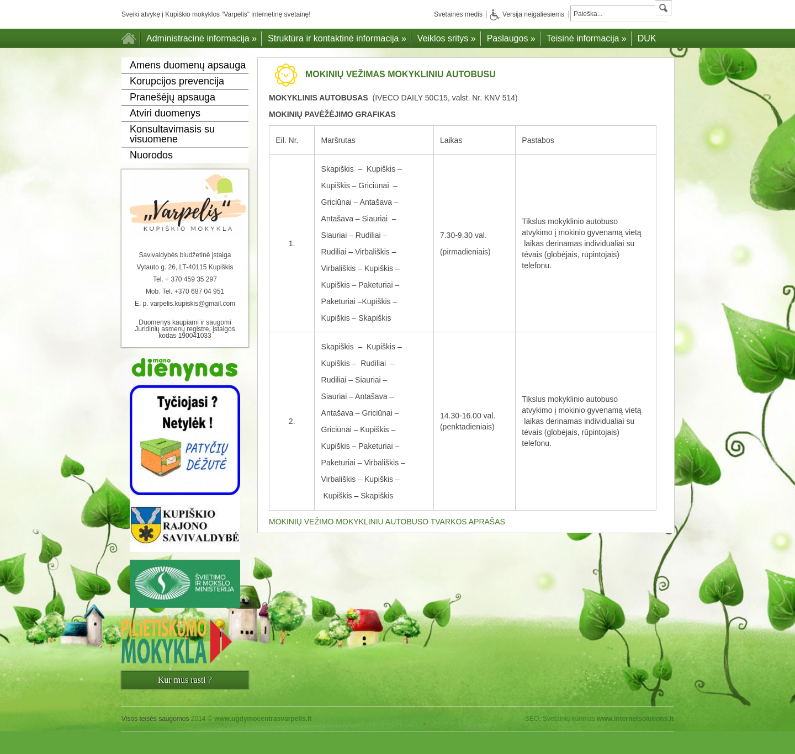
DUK (647, 38)
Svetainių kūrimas (569, 719)
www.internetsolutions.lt (635, 719)
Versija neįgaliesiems (527, 14)
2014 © (251, 719)
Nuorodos (151, 155)
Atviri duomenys (165, 113)
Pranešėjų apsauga (172, 97)
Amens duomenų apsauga (188, 65)
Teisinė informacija (587, 38)
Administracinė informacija (201, 38)
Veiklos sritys (446, 38)
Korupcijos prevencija (177, 81)
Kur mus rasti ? (185, 679)
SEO (532, 719)
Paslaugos (511, 38)
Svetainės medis (458, 14)
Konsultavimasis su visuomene (172, 134)
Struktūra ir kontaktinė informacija (337, 38)
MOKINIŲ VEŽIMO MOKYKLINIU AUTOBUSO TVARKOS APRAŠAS (387, 521)
